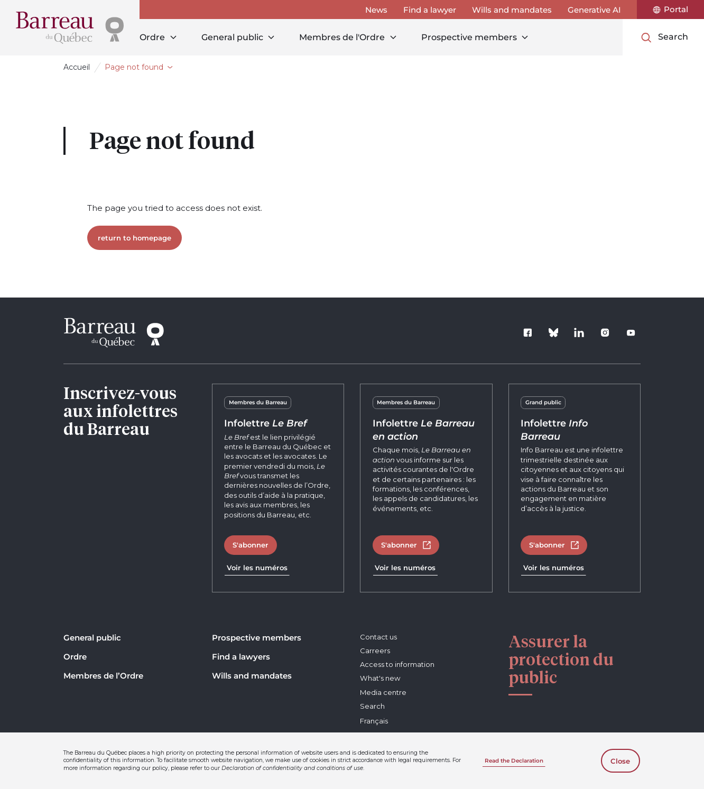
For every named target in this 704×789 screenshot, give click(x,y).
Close (620, 761)
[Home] (70, 28)
